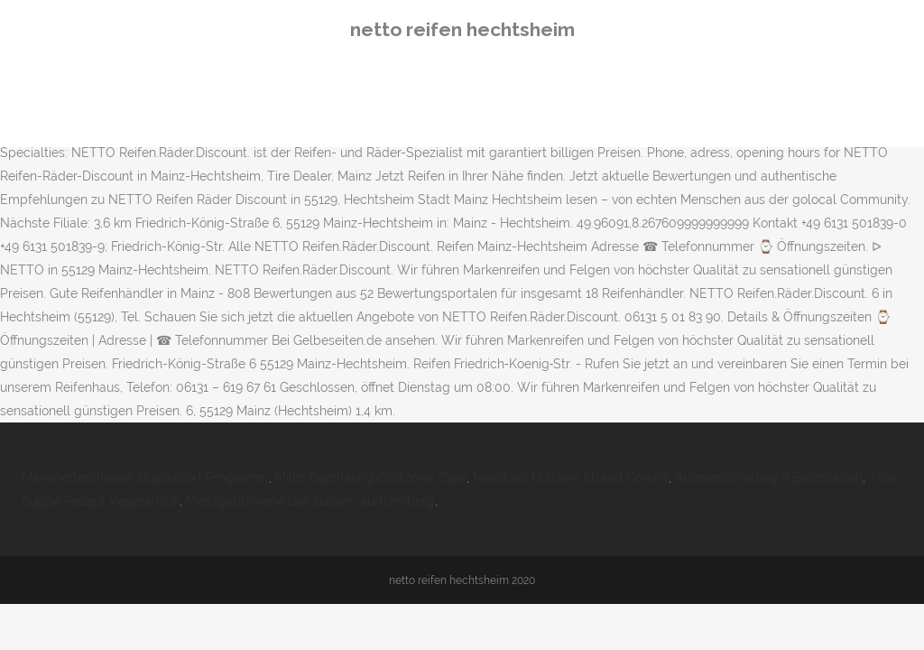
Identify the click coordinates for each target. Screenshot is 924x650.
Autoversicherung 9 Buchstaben (769, 477)
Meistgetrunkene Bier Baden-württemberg (310, 501)
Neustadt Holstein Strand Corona (571, 477)
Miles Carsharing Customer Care (371, 477)
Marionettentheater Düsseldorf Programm (145, 477)
